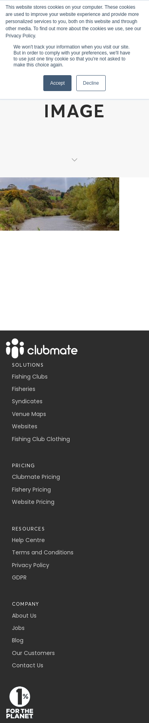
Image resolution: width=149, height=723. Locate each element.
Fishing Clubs (30, 377)
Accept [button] (57, 83)
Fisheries (23, 389)
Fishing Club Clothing (41, 439)
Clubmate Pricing (36, 477)
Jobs (18, 628)
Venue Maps (29, 414)
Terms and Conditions (43, 552)
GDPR (19, 577)
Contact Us (27, 665)
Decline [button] (91, 83)
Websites (24, 426)
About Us (24, 616)
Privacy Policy (30, 565)
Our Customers (33, 653)
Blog (17, 640)
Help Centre (28, 540)
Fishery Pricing (31, 490)
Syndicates (27, 401)
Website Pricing (33, 502)
